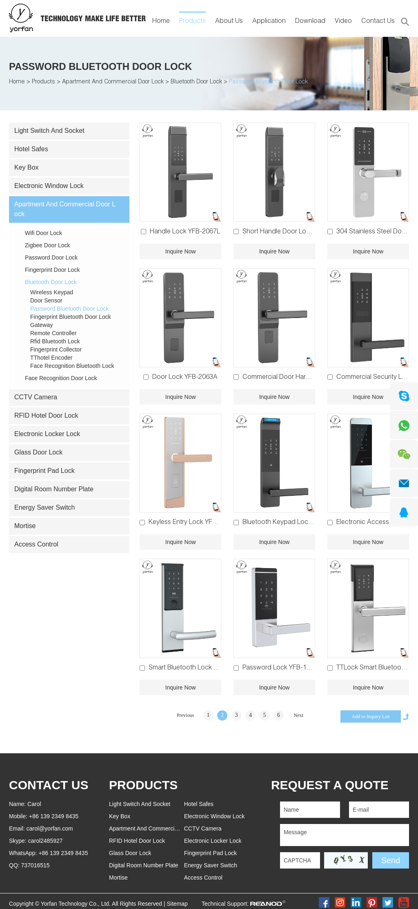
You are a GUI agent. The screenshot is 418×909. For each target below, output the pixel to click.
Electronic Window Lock (49, 185)
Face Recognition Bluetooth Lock (72, 366)
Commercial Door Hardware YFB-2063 (298, 377)
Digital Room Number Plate (53, 489)
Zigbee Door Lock (47, 245)
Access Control (36, 544)
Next (298, 715)
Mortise (25, 525)
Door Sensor (46, 300)
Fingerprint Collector (56, 349)
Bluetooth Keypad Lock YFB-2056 (292, 522)
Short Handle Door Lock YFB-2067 (292, 232)
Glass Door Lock (38, 452)
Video (343, 21)
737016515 (35, 865)
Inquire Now (180, 251)
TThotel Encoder (51, 357)
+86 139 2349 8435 (63, 853)
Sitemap (177, 903)
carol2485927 (45, 840)
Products (192, 21)
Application (269, 21)
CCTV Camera (35, 397)
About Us (229, 21)
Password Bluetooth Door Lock (100, 66)
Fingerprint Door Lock (52, 269)
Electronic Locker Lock (47, 433)
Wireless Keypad (51, 292)
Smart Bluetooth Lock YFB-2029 (195, 668)
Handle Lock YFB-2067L (185, 232)
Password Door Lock (51, 257)
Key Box (26, 167)
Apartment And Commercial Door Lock (113, 82)
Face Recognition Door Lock (61, 378)
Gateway (41, 325)
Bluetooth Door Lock (196, 82)
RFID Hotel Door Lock (46, 415)
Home (161, 21)
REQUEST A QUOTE (330, 785)
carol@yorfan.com (50, 828)
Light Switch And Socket (49, 130)
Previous (185, 715)
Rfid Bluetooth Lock (55, 341)
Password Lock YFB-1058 (280, 668)
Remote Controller (53, 333)
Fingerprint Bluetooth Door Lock (70, 316)
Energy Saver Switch (44, 507)
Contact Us (378, 21)
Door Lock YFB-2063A (185, 377)
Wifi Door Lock (43, 233)
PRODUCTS (143, 785)
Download (310, 21)
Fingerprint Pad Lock (44, 470)
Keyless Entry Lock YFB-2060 (191, 522)
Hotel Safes (31, 149)
